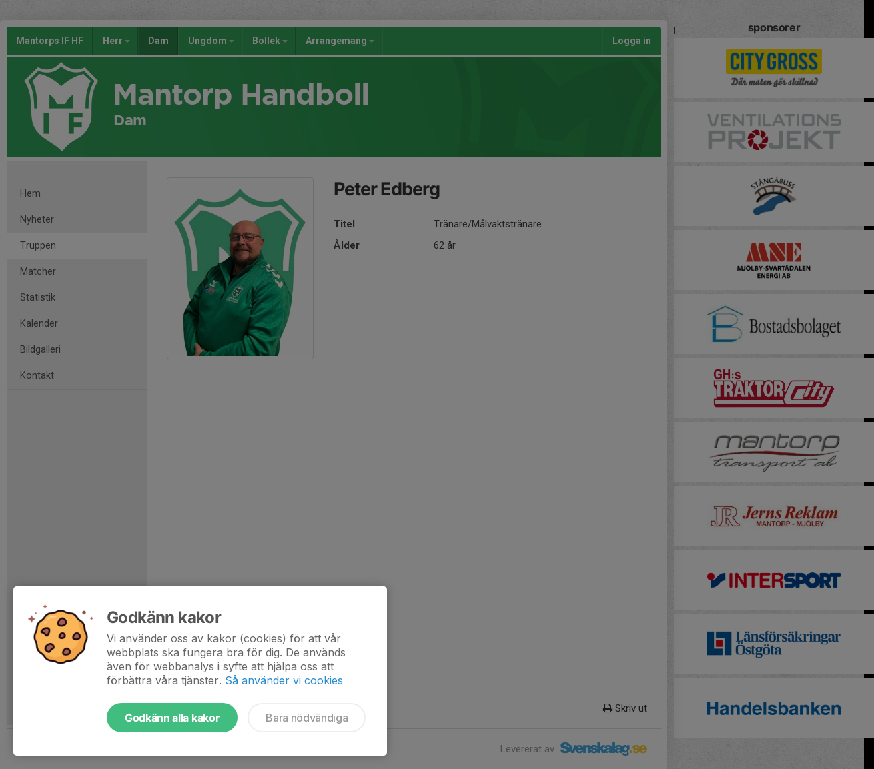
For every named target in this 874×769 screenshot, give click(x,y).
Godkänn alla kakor (172, 717)
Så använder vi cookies (284, 680)
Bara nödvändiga (307, 717)
